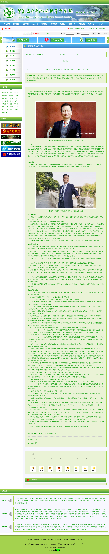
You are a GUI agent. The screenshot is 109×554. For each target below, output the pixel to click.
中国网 (78, 529)
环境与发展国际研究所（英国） (24, 509)
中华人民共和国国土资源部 (94, 500)
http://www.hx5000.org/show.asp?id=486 (45, 433)
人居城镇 (82, 24)
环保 (50, 69)
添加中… (5, 112)
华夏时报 (83, 529)
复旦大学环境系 (27, 514)
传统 (47, 33)
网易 (94, 524)
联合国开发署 (33, 500)
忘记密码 (104, 33)
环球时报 (76, 527)
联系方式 (79, 539)
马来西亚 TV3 (62, 527)
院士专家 (36, 46)
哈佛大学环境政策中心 (27, 516)
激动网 (63, 529)
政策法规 (26, 24)
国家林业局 (82, 500)
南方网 (73, 529)
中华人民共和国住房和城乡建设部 (84, 498)
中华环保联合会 (28, 518)
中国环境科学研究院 (59, 509)
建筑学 (73, 69)
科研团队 (44, 24)
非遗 (79, 69)
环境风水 (63, 24)
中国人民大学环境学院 (56, 511)
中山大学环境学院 (38, 514)
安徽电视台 (70, 527)
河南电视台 (101, 527)
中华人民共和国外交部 (52, 498)
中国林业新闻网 (72, 524)
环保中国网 (56, 524)
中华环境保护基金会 (21, 511)
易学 (65, 69)
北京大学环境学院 (33, 511)
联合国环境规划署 (100, 498)
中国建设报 (41, 527)
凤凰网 (35, 527)
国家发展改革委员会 (44, 500)
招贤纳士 (72, 539)
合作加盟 (51, 539)
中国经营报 (53, 527)
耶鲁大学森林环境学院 (92, 514)
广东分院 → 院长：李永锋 (10, 107)
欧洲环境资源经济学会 (98, 509)
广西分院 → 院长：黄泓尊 (10, 98)
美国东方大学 (48, 518)
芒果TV (58, 529)
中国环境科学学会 (71, 509)
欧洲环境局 (54, 500)
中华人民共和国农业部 (21, 500)
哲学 (76, 69)
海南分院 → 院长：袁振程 (10, 95)
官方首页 (7, 24)
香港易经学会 (57, 518)
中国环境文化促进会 (95, 516)
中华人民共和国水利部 (66, 498)
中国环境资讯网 (82, 524)
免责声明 (36, 539)
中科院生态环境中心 (61, 514)
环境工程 (54, 24)
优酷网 (33, 529)
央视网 (23, 529)
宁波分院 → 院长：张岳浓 (10, 101)
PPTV (37, 529)
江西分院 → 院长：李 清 (10, 104)
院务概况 (16, 24)
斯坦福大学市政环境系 (56, 516)
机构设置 (35, 24)
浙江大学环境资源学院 (81, 511)
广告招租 (65, 539)
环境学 (68, 69)
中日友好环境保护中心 (84, 509)
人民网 (50, 524)
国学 (44, 33)
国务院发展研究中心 (72, 500)
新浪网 (90, 524)
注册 (99, 33)
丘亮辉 (35, 440)
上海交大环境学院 (94, 511)
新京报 (47, 527)
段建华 (35, 443)
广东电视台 (93, 527)
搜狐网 (98, 524)
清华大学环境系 (44, 511)
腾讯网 (103, 524)
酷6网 (42, 529)
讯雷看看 (52, 529)
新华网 (45, 524)
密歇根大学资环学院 (82, 516)
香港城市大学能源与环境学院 (76, 514)
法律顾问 (58, 539)
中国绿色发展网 (19, 527)
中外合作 (100, 24)
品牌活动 (91, 24)
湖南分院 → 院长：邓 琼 (10, 92)
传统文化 (57, 69)
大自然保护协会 (38, 518)
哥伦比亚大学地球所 (69, 516)
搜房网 (28, 529)
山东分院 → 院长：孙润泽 (10, 109)
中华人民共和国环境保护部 (23, 498)
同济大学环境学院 (49, 514)
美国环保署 (61, 500)
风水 (41, 33)
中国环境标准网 (84, 527)
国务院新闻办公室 (37, 524)
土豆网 (46, 529)
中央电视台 (18, 524)
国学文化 (72, 24)
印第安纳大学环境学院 (42, 516)
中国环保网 (63, 524)
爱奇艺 (68, 529)
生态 (53, 69)
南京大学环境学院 (69, 511)
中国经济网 (28, 527)
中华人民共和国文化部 (38, 498)
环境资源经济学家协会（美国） (43, 509)
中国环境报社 (27, 524)
